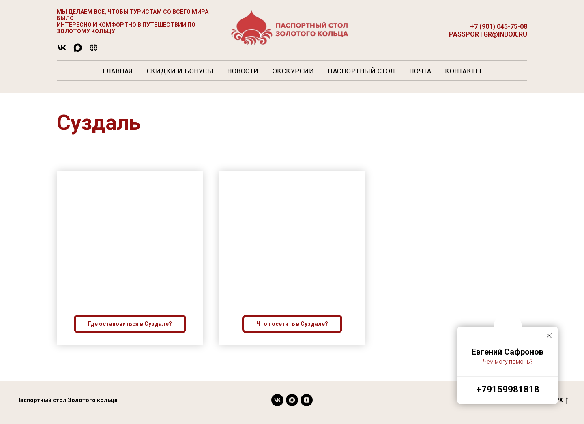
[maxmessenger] (78, 50)
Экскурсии (293, 71)
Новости (243, 71)
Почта (420, 71)
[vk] (62, 50)
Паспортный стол (361, 71)
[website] (93, 50)
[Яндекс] (307, 400)
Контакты (463, 71)
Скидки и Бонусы (180, 71)
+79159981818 (507, 389)
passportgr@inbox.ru (488, 34)
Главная (118, 71)
